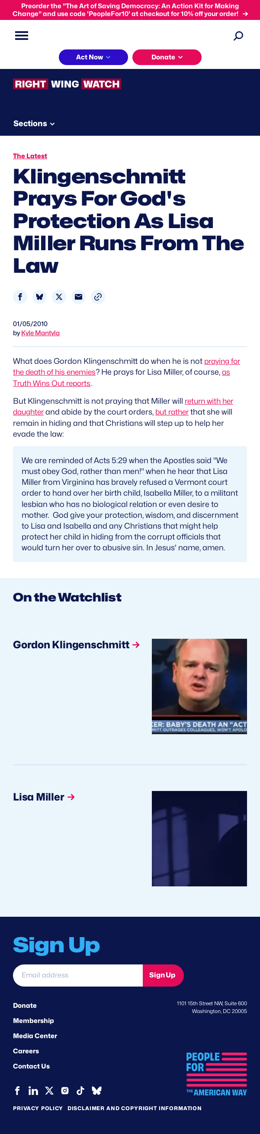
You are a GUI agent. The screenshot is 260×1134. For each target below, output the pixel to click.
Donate (25, 1005)
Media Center (35, 1035)
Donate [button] (163, 57)
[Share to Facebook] (20, 297)
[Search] (238, 35)
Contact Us (31, 1066)
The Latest (30, 156)
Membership (33, 1020)
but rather (176, 411)
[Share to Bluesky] (39, 297)
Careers (26, 1051)
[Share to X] (59, 297)
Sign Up (162, 975)
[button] (98, 297)
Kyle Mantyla (40, 333)
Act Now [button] (89, 57)
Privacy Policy (38, 1108)
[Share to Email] (78, 297)
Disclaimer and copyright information (134, 1108)
